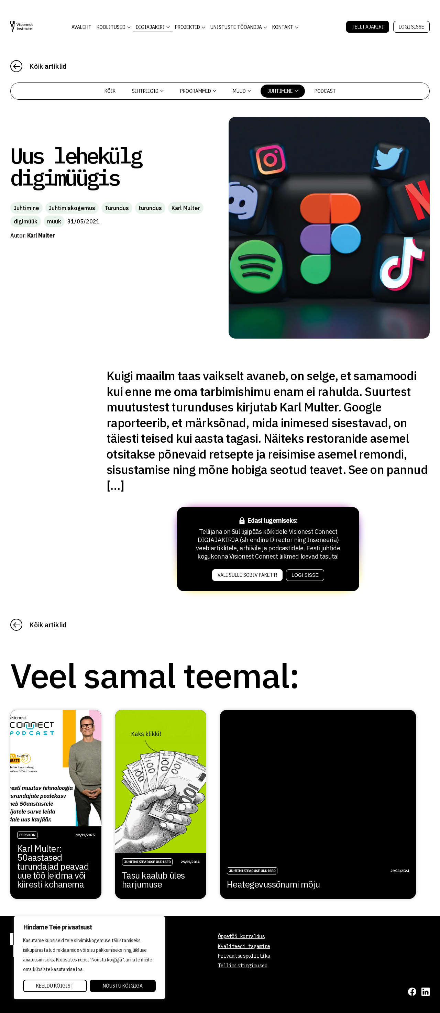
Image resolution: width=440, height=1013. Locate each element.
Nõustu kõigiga (123, 986)
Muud (242, 91)
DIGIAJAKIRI (150, 27)
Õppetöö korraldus (241, 936)
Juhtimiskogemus (72, 208)
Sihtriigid (148, 91)
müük (54, 221)
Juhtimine (282, 91)
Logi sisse (411, 27)
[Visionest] (21, 26)
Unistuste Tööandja (236, 27)
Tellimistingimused (242, 965)
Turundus (117, 208)
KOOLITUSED (111, 27)
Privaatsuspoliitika (244, 956)
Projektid (187, 27)
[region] (89, 957)
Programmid (198, 91)
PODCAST (325, 91)
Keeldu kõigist (55, 986)
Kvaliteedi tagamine (244, 946)
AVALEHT (81, 27)
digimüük (25, 221)
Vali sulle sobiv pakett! (247, 575)
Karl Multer (186, 208)
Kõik (110, 91)
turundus (150, 208)
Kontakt (282, 27)
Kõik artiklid (48, 66)
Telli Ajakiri (368, 27)
